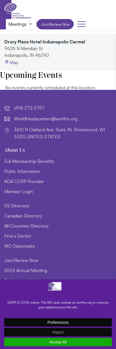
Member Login (18, 191)
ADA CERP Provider (24, 181)
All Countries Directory (26, 226)
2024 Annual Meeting (25, 270)
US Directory (16, 206)
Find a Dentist (17, 236)
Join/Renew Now (56, 24)
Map (11, 62)
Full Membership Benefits (29, 161)
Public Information (22, 171)
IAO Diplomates (19, 246)
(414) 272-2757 (29, 108)
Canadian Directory (23, 216)
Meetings (17, 24)
